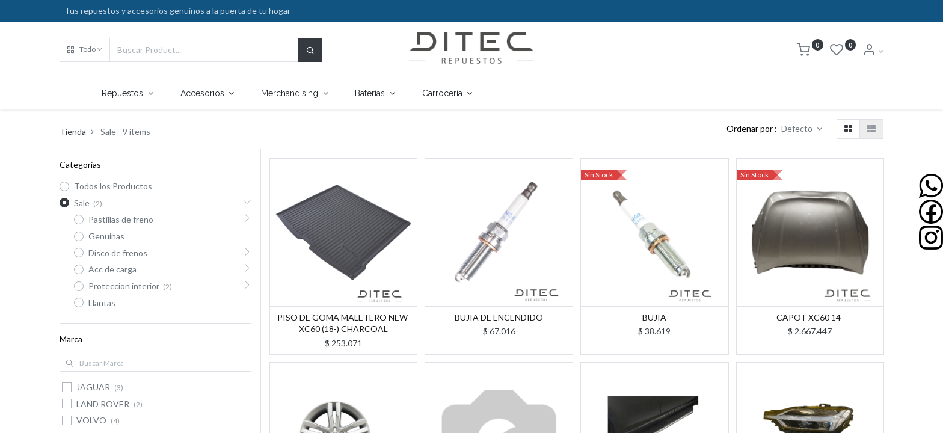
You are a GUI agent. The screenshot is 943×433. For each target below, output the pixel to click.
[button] (85, 50)
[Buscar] (310, 50)
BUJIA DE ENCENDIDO (499, 317)
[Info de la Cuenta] (872, 51)
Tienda (73, 131)
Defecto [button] (797, 128)
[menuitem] (74, 93)
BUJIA (654, 317)
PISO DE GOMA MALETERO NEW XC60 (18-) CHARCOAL (343, 323)
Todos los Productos (113, 186)
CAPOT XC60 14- (810, 317)
